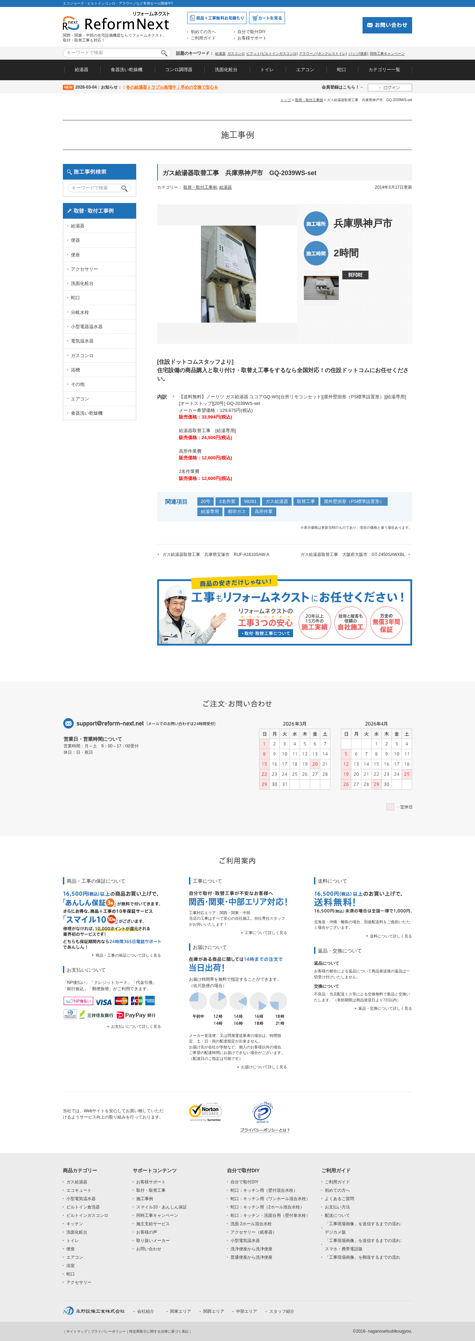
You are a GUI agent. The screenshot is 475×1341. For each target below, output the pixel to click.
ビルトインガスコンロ (87, 1215)
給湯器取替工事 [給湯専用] (207, 430)
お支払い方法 (337, 1207)
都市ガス (237, 511)
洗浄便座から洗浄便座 (251, 1248)
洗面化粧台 (226, 69)
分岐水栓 (80, 312)
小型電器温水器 (87, 326)
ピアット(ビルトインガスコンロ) (272, 53)
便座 (75, 254)
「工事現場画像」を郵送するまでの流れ (362, 1257)
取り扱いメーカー (153, 1240)
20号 (205, 501)
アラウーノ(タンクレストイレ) (323, 53)
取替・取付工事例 (309, 100)
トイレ (267, 69)
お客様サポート (252, 38)
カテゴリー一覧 (384, 69)
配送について (337, 1215)
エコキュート (79, 1190)
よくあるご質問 (339, 1198)
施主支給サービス (153, 1223)
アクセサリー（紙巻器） (254, 1232)
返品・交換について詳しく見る (385, 1008)
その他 (78, 384)
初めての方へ (203, 31)
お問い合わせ (148, 1248)
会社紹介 (145, 1311)
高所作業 (264, 511)
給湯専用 (210, 511)
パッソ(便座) (358, 53)
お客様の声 (146, 1232)
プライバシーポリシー (108, 1331)
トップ (285, 100)
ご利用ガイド (203, 38)
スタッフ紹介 (281, 1311)
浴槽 (75, 369)
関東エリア (180, 1311)
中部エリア (246, 1311)
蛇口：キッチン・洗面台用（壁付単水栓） (270, 1215)
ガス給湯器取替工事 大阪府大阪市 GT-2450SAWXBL (352, 554)
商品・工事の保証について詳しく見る (128, 955)
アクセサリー (84, 269)
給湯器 (220, 53)
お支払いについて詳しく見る (136, 1026)
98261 (250, 501)
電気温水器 (82, 341)
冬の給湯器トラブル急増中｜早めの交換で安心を (172, 87)
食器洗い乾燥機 (126, 69)
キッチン (74, 1223)
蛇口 (341, 69)
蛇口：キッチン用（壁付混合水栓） (264, 1190)
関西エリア (213, 1311)
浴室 (70, 1265)
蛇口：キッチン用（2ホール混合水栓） (267, 1207)
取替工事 (306, 501)
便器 (75, 240)
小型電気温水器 (81, 1198)
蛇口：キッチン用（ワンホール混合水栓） (270, 1198)
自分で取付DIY (251, 31)
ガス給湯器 (276, 501)
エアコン (305, 69)
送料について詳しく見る (391, 936)
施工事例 (144, 1198)
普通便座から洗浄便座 (251, 1257)
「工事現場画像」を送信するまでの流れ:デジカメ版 (363, 1228)
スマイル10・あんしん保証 (161, 1207)
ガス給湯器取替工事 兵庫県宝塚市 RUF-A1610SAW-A (215, 554)
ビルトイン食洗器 (83, 1207)
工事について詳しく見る (266, 933)
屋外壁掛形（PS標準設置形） (354, 501)
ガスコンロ (236, 53)
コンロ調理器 (178, 69)
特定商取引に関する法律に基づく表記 (159, 1331)
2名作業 (227, 501)
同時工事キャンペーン (387, 53)
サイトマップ (76, 1331)
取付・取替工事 (151, 1190)
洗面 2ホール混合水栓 (251, 1223)
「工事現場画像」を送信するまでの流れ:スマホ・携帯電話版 (363, 1244)
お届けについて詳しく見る (264, 1067)
